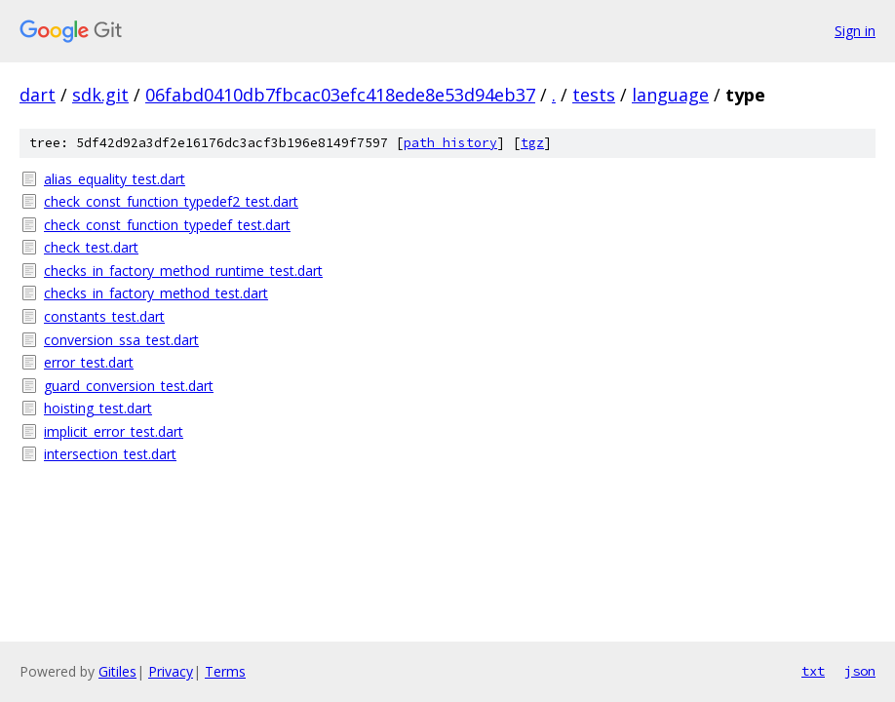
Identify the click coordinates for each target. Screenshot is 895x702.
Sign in (855, 30)
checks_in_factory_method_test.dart (156, 293)
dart (37, 94)
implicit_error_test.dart (113, 431)
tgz (532, 143)
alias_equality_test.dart (114, 179)
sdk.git (100, 94)
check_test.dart (91, 247)
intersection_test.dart (110, 454)
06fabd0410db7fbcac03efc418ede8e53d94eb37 (340, 94)
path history (450, 143)
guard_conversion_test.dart (129, 385)
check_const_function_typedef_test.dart (167, 224)
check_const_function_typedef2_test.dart (171, 201)
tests (593, 94)
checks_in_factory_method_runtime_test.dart (183, 270)
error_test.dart (89, 362)
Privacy (170, 671)
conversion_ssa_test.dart (121, 340)
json (860, 671)
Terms (225, 671)
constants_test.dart (104, 316)
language (670, 94)
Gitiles (117, 671)
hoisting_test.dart (98, 408)
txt (813, 671)
